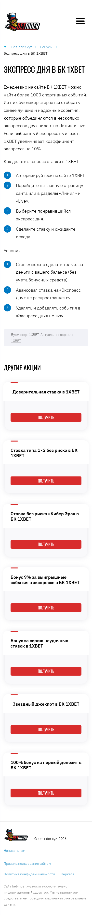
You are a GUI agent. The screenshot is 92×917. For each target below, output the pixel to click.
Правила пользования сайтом (27, 863)
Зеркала (67, 874)
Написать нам (15, 850)
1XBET (34, 334)
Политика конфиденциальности (29, 874)
